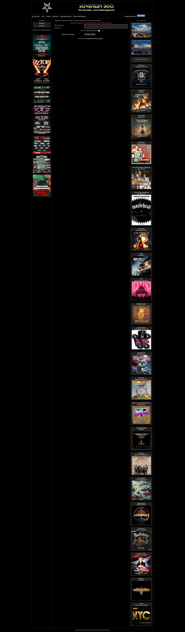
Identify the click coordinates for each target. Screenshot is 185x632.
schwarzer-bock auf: (135, 16)
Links (42, 16)
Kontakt (48, 16)
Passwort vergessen (68, 34)
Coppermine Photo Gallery (94, 38)
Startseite (42, 23)
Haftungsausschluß (65, 16)
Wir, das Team (36, 16)
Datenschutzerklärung (79, 16)
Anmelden (42, 26)
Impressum (55, 16)
